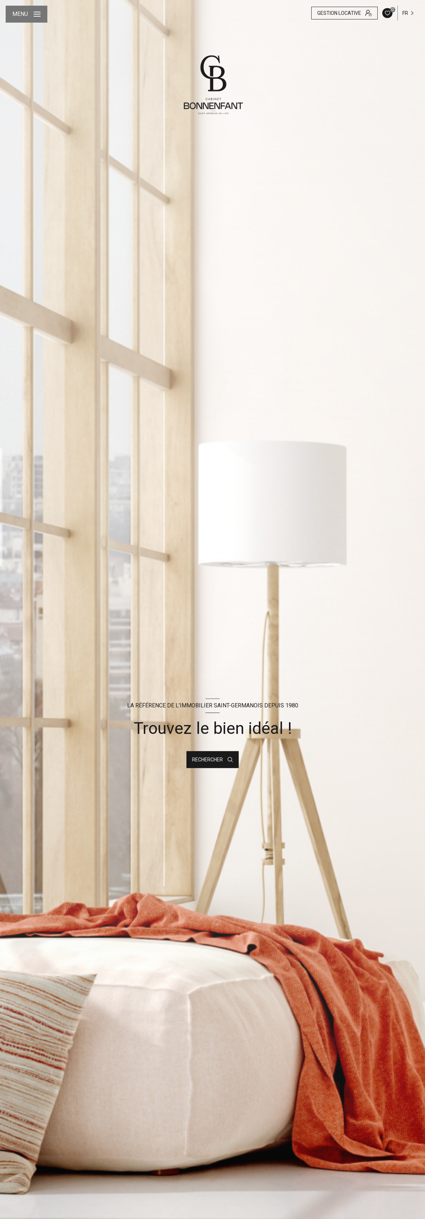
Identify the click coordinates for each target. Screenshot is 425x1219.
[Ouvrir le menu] (26, 14)
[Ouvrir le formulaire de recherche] (213, 759)
